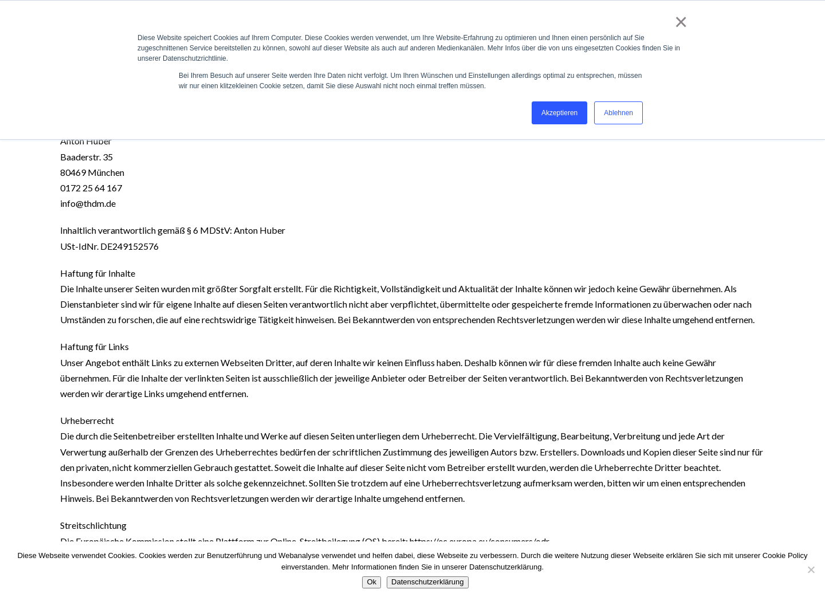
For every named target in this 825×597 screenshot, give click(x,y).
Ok (371, 582)
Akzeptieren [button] (559, 113)
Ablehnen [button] (618, 113)
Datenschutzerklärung (427, 582)
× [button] (678, 22)
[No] (810, 569)
